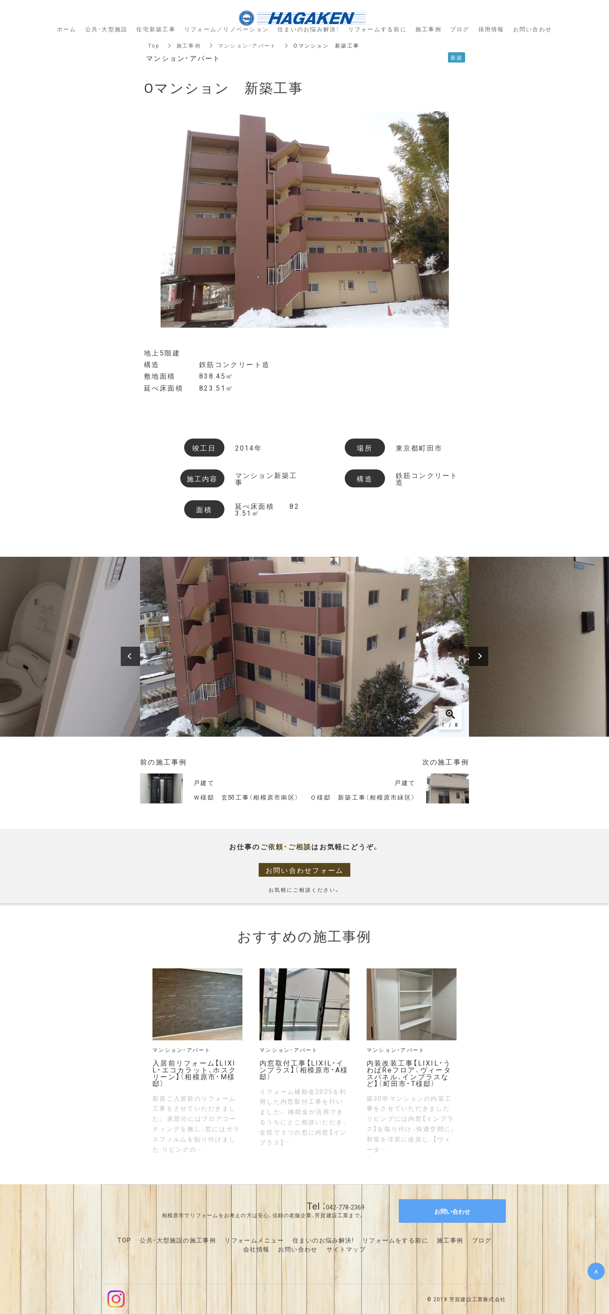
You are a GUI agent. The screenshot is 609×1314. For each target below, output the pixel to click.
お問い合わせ (297, 1249)
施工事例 (188, 45)
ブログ (482, 1240)
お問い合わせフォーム (305, 870)
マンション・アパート (247, 45)
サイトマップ (346, 1249)
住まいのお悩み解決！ (309, 29)
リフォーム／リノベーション (226, 29)
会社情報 (256, 1249)
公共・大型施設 (106, 29)
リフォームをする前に (395, 1240)
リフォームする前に (377, 29)
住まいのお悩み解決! (323, 1240)
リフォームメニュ (250, 1240)
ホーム (67, 29)
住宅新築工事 (156, 29)
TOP (124, 1240)
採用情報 (491, 29)
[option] (304, 647)
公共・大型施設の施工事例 (178, 1240)
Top (153, 45)
